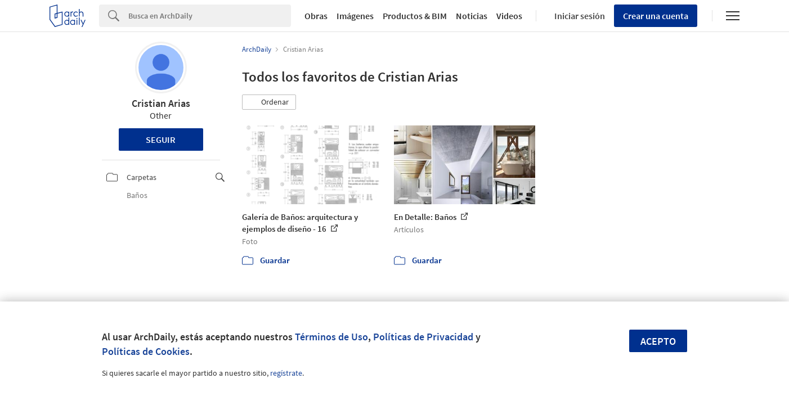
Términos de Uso (331, 336)
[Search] (209, 15)
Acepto (658, 341)
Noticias (471, 15)
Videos (509, 15)
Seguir (161, 139)
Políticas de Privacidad (423, 336)
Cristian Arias (161, 103)
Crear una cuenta (655, 15)
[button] (269, 102)
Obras (316, 15)
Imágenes (355, 15)
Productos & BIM (415, 15)
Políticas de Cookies (146, 351)
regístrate (286, 373)
